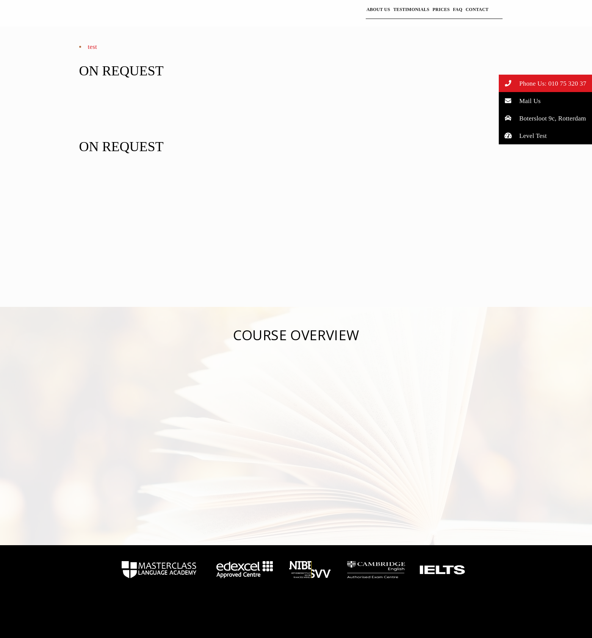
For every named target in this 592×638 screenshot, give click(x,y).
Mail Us (520, 100)
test (92, 46)
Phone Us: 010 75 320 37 (542, 83)
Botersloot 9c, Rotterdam (542, 118)
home (158, 569)
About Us (378, 9)
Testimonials (411, 9)
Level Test (523, 135)
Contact (477, 9)
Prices (440, 9)
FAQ (457, 9)
